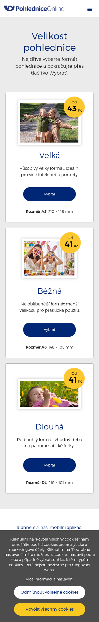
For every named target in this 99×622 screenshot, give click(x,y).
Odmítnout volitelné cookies (49, 592)
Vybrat (49, 194)
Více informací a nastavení (49, 579)
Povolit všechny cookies (50, 609)
